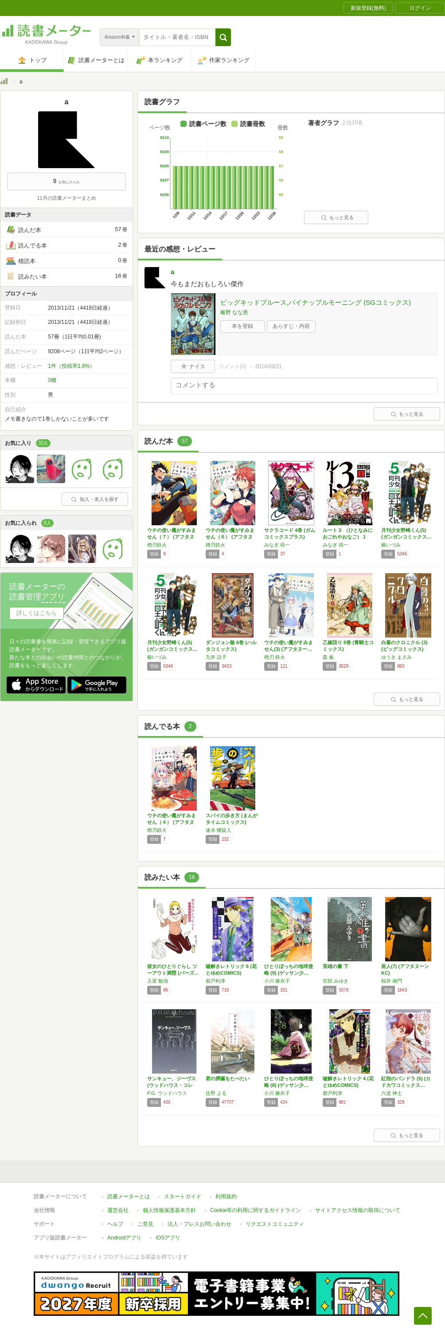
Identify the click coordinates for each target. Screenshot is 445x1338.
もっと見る (337, 217)
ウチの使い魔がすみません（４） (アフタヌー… (171, 822)
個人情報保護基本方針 (169, 1210)
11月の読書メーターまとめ (66, 198)
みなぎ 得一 (277, 544)
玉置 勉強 (157, 981)
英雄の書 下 (335, 966)
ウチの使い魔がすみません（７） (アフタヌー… (171, 536)
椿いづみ (391, 544)
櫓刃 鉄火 (274, 657)
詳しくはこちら (36, 613)
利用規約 (226, 1196)
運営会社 (118, 1210)
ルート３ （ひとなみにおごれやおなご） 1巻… (348, 536)
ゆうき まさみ (396, 657)
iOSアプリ (168, 1237)
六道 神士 (391, 1093)
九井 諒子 (216, 657)
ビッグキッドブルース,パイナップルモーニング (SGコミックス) (315, 302)
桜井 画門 (391, 981)
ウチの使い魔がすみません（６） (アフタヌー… (230, 536)
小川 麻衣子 (277, 981)
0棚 (52, 380)
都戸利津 (215, 981)
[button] (223, 37)
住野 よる (216, 1093)
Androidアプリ (124, 1237)
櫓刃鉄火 (157, 544)
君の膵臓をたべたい (228, 1078)
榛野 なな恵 (234, 312)
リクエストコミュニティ (275, 1224)
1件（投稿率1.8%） (71, 366)
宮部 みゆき (335, 981)
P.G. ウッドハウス (167, 1093)
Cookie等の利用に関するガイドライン (255, 1210)
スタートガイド (182, 1196)
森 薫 (328, 657)
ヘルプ (115, 1224)
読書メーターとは (128, 1196)
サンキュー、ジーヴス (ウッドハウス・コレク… (171, 1085)
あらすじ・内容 (291, 326)
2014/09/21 (268, 366)
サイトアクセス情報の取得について (357, 1210)
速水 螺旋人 (218, 830)
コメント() (232, 366)
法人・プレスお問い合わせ (199, 1224)
